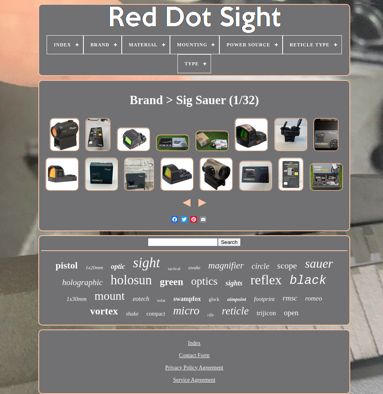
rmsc (290, 298)
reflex (266, 279)
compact (155, 314)
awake (194, 267)
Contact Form (194, 355)
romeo (313, 298)
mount (109, 295)
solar (161, 300)
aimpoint (236, 299)
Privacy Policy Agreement (194, 368)
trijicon (266, 313)
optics (204, 281)
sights (234, 283)
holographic (82, 282)
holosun (131, 280)
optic (118, 266)
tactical (174, 268)
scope (287, 265)
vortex (104, 311)
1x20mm (94, 267)
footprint (264, 299)
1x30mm (76, 299)
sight (146, 262)
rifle (210, 315)
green (171, 281)
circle (261, 266)
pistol (66, 265)
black (308, 280)
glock (214, 299)
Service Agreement (194, 380)
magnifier (225, 265)
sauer (319, 263)
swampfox (187, 298)
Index (194, 343)
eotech (141, 298)
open (291, 312)
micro (186, 310)
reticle (235, 311)
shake (132, 314)
